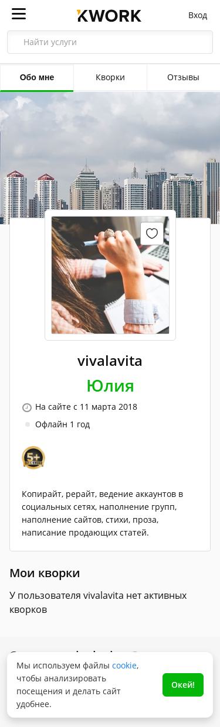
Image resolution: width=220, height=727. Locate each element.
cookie (124, 665)
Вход (197, 14)
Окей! (183, 684)
